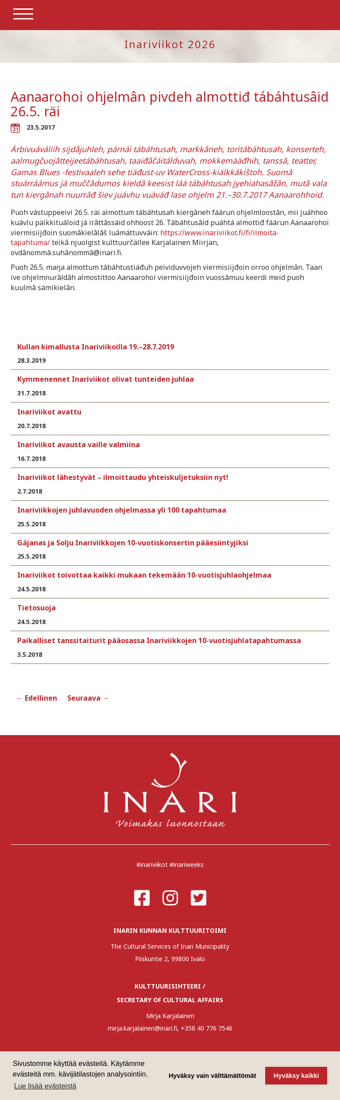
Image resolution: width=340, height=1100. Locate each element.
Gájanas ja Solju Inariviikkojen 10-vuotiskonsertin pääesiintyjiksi (132, 543)
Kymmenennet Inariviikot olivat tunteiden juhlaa (105, 379)
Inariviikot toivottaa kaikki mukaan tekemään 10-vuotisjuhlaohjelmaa (144, 575)
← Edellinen (36, 698)
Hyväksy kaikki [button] (296, 1075)
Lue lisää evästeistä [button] (45, 1086)
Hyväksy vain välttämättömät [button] (212, 1075)
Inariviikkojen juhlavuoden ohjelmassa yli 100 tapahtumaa (121, 510)
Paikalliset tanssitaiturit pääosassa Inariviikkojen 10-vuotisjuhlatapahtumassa (159, 640)
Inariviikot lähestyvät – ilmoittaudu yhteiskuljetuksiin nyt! (122, 477)
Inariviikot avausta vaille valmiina (78, 444)
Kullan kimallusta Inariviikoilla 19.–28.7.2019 (95, 347)
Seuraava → (88, 698)
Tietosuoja (36, 608)
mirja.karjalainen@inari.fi (142, 1028)
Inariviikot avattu (49, 412)
